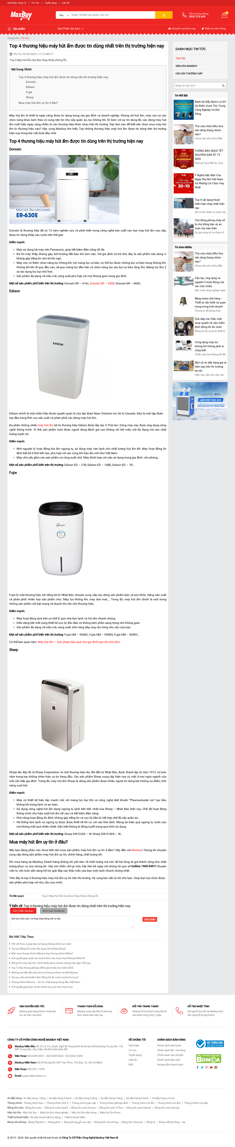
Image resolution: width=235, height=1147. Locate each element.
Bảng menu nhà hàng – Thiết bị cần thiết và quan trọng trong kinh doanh (210, 302)
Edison (30, 87)
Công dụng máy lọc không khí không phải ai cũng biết (209, 346)
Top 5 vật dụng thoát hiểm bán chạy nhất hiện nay (209, 204)
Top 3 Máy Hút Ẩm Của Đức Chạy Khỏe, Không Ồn (38, 60)
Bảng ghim (54, 1122)
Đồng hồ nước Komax (83, 1107)
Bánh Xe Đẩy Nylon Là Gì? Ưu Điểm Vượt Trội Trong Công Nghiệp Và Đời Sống (210, 108)
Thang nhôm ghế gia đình (113, 1102)
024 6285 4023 (55, 1055)
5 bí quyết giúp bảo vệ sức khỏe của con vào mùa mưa (41, 986)
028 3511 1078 (35, 1069)
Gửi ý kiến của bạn (23, 910)
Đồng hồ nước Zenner (139, 1107)
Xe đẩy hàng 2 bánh (60, 1098)
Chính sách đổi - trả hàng (171, 1050)
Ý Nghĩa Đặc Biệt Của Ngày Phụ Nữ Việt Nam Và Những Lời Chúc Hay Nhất (209, 181)
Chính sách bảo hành (169, 1045)
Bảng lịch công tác (132, 1122)
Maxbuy (136, 850)
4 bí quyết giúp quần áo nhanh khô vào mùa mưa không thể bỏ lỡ (47, 958)
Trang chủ (13, 38)
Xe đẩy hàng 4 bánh (137, 1098)
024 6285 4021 (35, 1055)
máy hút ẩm (45, 425)
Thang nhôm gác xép (84, 1102)
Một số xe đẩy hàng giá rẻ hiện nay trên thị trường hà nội (210, 366)
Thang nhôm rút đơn (169, 1102)
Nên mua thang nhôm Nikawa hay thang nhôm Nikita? (41, 953)
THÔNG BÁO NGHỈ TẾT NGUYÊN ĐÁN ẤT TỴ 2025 (209, 155)
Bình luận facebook (54, 910)
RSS (131, 1064)
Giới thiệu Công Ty (16, 2)
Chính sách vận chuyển (170, 1054)
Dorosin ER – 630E (102, 283)
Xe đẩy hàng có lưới (163, 1098)
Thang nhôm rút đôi (143, 1102)
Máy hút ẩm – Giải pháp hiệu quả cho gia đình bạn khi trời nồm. (79, 642)
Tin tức (25, 38)
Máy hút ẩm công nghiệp (54, 1112)
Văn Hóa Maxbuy (186, 65)
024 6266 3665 (74, 1055)
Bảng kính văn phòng (106, 1122)
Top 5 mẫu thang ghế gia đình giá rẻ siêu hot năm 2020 (41, 967)
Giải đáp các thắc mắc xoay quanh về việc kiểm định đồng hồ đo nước (210, 323)
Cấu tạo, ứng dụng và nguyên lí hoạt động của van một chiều (209, 282)
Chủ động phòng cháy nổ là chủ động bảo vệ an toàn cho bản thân (210, 224)
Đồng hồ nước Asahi (56, 1107)
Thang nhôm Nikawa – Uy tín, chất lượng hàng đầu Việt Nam (44, 982)
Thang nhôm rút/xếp (196, 1102)
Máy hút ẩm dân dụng (84, 1112)
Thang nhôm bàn (33, 1102)
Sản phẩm (16, 29)
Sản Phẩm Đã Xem (71, 28)
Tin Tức (35, 2)
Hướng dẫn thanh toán (170, 1064)
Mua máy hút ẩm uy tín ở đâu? (38, 103)
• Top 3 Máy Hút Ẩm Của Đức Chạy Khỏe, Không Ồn (70, 895)
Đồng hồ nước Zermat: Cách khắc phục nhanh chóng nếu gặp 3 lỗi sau (50, 962)
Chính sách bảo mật (168, 1059)
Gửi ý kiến (149, 919)
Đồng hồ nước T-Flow (111, 1107)
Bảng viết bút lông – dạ (172, 1122)
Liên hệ (65, 2)
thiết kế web (44, 1137)
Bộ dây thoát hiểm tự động (45, 1117)
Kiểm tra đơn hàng (213, 28)
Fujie (29, 92)
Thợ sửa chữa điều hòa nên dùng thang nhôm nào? (209, 130)
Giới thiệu (134, 1045)
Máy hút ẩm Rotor (110, 1112)
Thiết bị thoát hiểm (74, 1117)
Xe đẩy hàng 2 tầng (86, 1098)
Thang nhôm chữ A (57, 1102)
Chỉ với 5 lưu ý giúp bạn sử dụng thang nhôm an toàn (40, 943)
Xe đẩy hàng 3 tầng (112, 1098)
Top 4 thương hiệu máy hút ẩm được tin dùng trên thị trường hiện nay (63, 77)
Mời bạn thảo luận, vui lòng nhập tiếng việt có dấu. (72, 922)
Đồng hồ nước (33, 1107)
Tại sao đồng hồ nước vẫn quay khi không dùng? (37, 948)
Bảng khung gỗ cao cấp (77, 1122)
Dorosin (31, 82)
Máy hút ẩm (30, 1112)
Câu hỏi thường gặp (189, 73)
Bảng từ (151, 1122)
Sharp (30, 97)
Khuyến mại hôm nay (182, 28)
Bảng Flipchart (36, 1122)
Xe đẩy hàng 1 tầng (35, 1098)
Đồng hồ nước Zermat (167, 1107)
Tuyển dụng (51, 2)
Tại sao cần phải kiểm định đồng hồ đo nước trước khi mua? (44, 977)
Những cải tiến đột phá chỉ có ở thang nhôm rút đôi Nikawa (43, 972)
